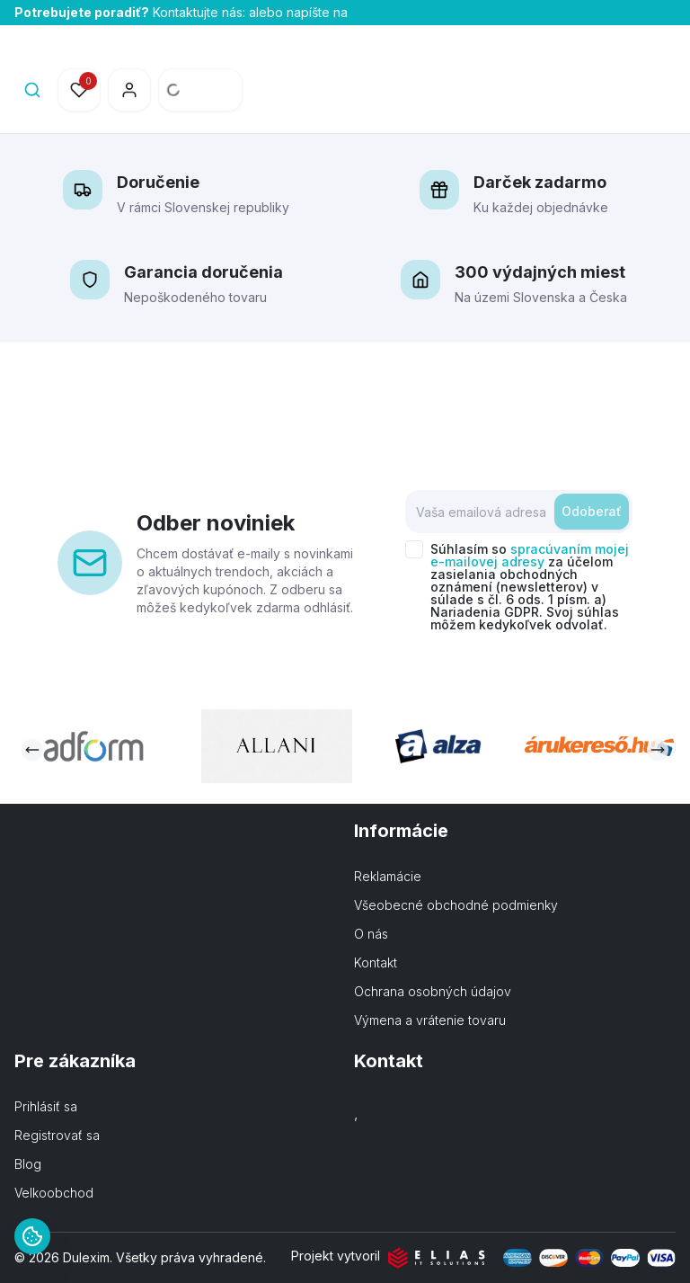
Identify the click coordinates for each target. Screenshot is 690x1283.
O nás (371, 933)
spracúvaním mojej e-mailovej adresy (529, 555)
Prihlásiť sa (45, 1106)
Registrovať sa (57, 1135)
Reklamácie (387, 876)
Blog (27, 1164)
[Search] (32, 90)
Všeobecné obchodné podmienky (456, 905)
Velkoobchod (53, 1192)
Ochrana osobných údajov (432, 991)
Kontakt (375, 962)
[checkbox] (414, 549)
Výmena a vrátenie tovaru (430, 1020)
